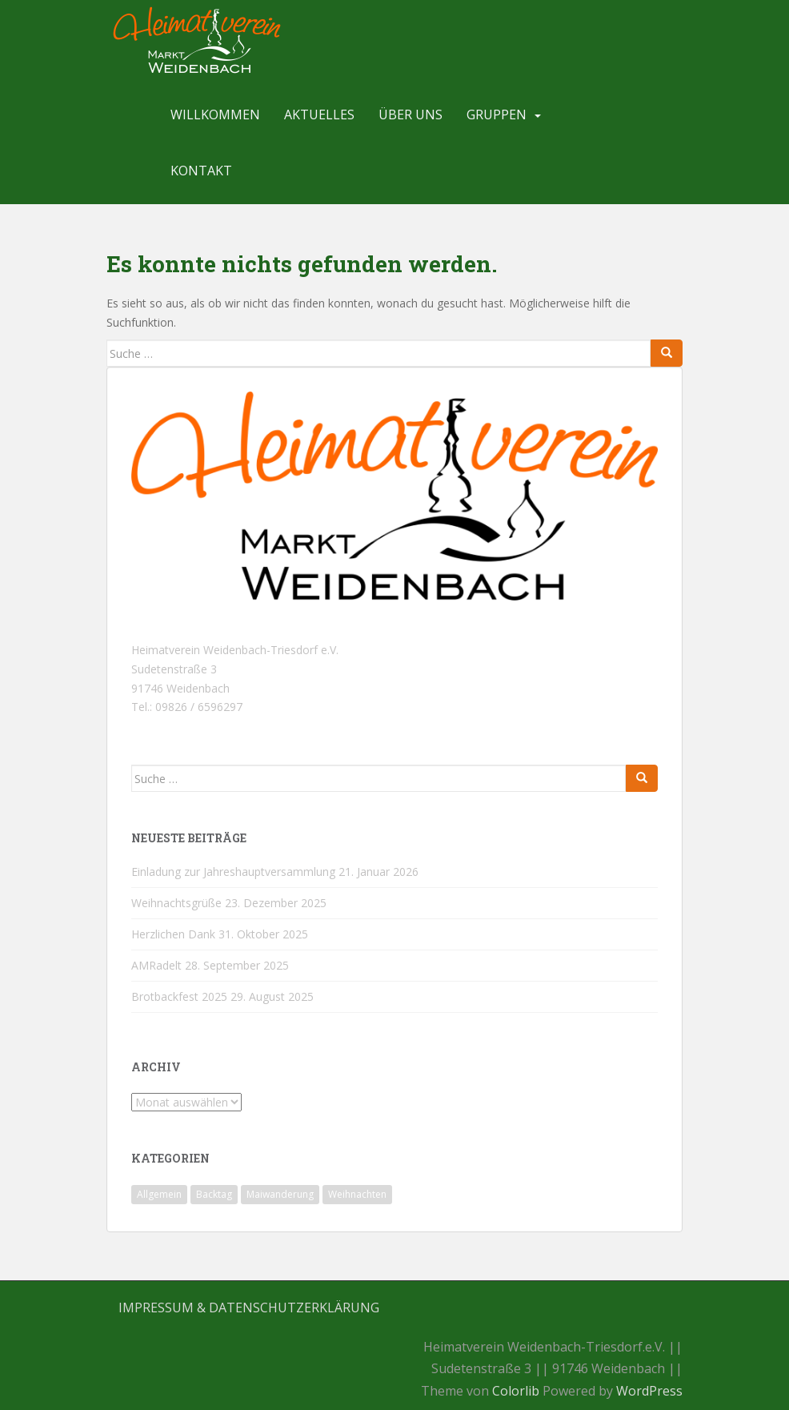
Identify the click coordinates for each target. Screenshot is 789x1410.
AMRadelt (156, 965)
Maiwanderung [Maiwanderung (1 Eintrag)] (280, 1194)
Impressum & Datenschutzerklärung (248, 1307)
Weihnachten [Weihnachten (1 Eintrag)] (357, 1194)
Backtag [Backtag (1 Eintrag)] (214, 1194)
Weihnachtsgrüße (176, 902)
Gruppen (497, 114)
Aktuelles (319, 114)
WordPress (649, 1391)
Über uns (410, 114)
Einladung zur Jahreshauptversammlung (233, 871)
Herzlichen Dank (173, 934)
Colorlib (515, 1391)
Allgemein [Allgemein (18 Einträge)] (159, 1194)
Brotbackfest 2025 (179, 996)
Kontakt (201, 170)
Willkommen (215, 114)
